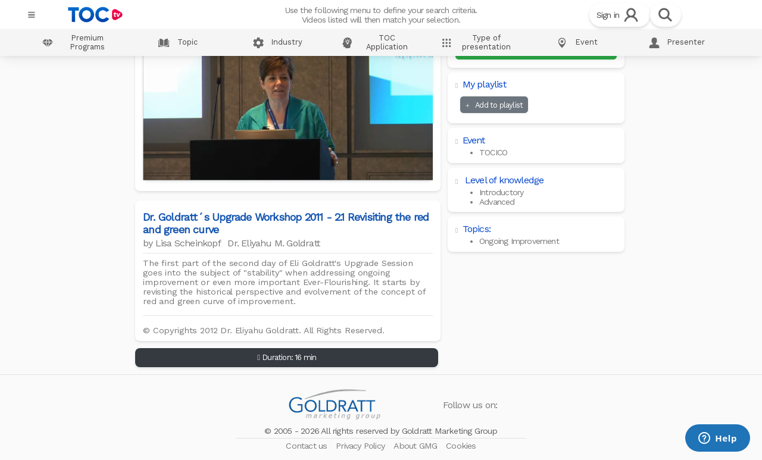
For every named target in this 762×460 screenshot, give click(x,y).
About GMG (417, 445)
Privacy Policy (361, 445)
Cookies (461, 445)
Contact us (307, 445)
